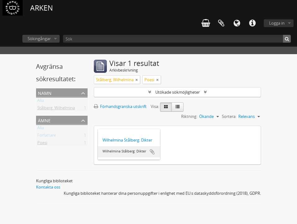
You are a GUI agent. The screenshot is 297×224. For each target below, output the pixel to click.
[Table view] (177, 107)
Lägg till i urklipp (152, 152)
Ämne (44, 120)
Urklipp (221, 23)
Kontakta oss (48, 187)
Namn (45, 92)
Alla (40, 101)
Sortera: (229, 116)
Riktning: (189, 116)
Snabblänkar (252, 23)
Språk (236, 23)
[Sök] (177, 39)
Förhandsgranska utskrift (120, 106)
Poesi (42, 144)
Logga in (277, 23)
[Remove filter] (136, 80)
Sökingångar (39, 38)
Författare (46, 136)
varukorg (205, 23)
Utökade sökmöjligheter (177, 92)
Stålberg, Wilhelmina (56, 109)
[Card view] (166, 107)
